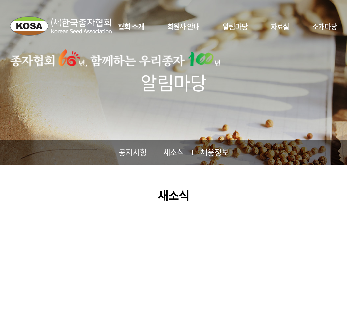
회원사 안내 (183, 26)
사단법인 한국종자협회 (61, 26)
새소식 (173, 152)
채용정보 (214, 152)
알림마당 (235, 26)
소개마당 (324, 26)
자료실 (280, 26)
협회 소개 (131, 26)
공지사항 (133, 152)
